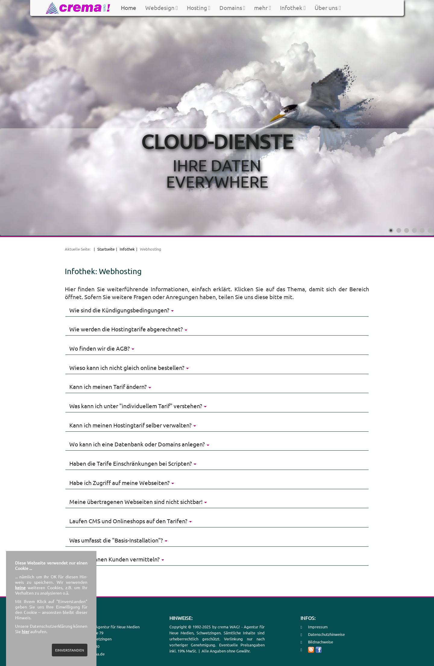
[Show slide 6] (430, 230)
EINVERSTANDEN (69, 650)
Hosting (198, 7)
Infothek (293, 7)
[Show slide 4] (414, 230)
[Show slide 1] (390, 230)
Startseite (106, 249)
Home (128, 7)
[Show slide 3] (406, 230)
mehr (262, 7)
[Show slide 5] (422, 230)
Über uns (328, 7)
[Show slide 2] (398, 230)
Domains (232, 7)
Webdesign (161, 7)
